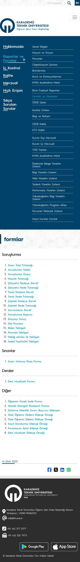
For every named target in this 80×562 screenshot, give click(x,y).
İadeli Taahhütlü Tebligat (23, 341)
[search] (69, 3)
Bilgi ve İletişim (41, 116)
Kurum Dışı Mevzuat (44, 137)
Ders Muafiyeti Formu (21, 381)
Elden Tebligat (17, 327)
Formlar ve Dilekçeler (44, 96)
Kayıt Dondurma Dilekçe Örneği (28, 423)
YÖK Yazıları (39, 149)
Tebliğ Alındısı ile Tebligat (23, 336)
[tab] (14, 48)
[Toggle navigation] (74, 17)
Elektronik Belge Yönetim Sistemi (46, 165)
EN (77, 2)
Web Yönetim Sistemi (44, 178)
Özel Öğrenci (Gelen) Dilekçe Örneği (30, 419)
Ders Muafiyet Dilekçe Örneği (26, 432)
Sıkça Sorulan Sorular (44, 218)
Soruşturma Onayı (19, 274)
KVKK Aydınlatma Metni (46, 82)
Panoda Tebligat (18, 332)
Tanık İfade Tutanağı (21, 296)
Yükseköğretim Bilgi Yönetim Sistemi (48, 197)
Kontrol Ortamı (40, 110)
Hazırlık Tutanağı (18, 278)
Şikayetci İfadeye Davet (23, 283)
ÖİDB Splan (39, 102)
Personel (37, 58)
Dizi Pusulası (15, 323)
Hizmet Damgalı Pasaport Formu (28, 405)
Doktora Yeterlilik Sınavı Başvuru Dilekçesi (34, 410)
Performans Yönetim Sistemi (48, 190)
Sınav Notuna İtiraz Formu (25, 361)
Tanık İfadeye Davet (21, 292)
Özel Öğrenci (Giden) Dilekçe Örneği (30, 414)
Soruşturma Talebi (19, 269)
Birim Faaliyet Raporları (46, 90)
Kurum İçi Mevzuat (43, 143)
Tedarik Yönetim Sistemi (46, 184)
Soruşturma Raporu (20, 314)
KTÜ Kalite (38, 129)
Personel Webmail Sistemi (47, 211)
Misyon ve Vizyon (42, 52)
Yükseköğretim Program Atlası (49, 205)
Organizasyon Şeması (44, 64)
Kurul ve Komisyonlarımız (46, 76)
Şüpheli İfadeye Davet (22, 301)
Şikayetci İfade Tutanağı (23, 287)
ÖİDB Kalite (39, 124)
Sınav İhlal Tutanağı (20, 265)
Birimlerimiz (38, 70)
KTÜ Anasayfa (54, 2)
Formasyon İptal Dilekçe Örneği (28, 428)
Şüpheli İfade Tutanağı (22, 305)
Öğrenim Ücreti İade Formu (25, 401)
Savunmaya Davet (19, 310)
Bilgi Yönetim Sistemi (44, 172)
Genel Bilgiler (40, 46)
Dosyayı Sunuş (17, 319)
